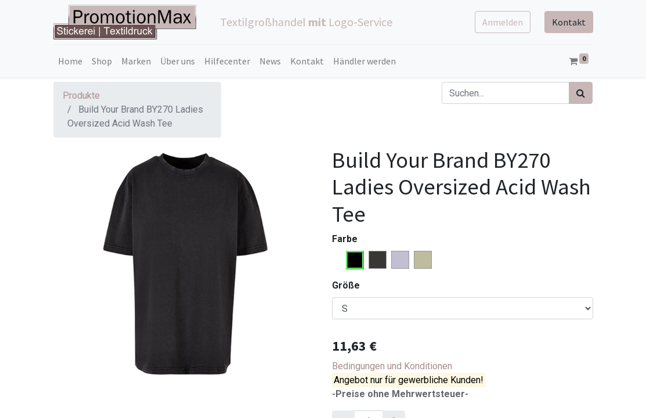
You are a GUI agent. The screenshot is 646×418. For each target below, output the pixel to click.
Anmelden (502, 22)
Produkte (81, 95)
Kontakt (569, 22)
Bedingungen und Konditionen (392, 366)
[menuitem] (70, 61)
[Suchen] (581, 93)
